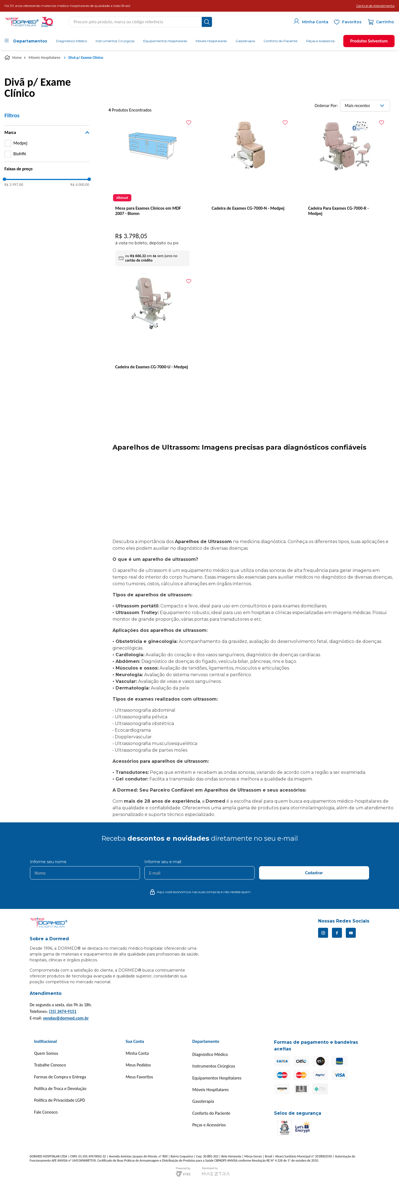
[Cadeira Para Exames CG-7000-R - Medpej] (345, 186)
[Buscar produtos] (207, 22)
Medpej (20, 143)
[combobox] (140, 22)
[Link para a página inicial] (13, 57)
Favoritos (352, 21)
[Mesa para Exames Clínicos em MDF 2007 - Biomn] (152, 193)
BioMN (19, 153)
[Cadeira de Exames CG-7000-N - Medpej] (248, 186)
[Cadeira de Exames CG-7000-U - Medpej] (152, 345)
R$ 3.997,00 (13, 185)
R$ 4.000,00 (79, 185)
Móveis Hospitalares (44, 57)
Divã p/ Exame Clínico (85, 57)
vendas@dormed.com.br (66, 1018)
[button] (375, 5)
